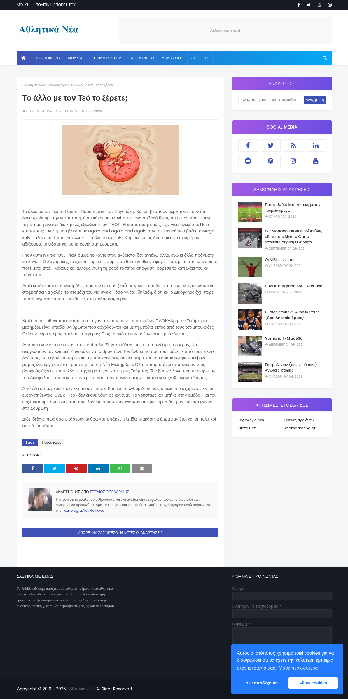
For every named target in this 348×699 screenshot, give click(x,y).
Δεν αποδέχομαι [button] (261, 683)
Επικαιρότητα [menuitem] (107, 58)
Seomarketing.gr (300, 428)
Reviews (97, 510)
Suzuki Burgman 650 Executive (293, 286)
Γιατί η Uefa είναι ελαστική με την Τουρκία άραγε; (292, 207)
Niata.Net (247, 428)
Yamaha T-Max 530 (284, 338)
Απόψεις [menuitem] (200, 58)
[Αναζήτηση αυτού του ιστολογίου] (271, 100)
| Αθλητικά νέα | (80, 689)
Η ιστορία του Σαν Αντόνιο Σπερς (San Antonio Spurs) (292, 315)
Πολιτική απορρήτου (56, 4)
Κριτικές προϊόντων (300, 420)
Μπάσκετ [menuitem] (77, 58)
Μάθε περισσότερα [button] (298, 667)
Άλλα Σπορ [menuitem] (172, 58)
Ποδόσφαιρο (57, 85)
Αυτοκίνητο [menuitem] (141, 58)
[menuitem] (24, 58)
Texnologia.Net (75, 510)
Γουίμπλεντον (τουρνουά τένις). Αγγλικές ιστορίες (291, 367)
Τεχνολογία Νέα (251, 420)
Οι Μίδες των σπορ (281, 259)
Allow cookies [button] (313, 683)
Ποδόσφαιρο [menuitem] (47, 58)
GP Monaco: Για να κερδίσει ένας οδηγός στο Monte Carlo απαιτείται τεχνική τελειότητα (293, 236)
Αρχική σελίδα (33, 85)
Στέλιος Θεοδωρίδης (44, 110)
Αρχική (23, 4)
